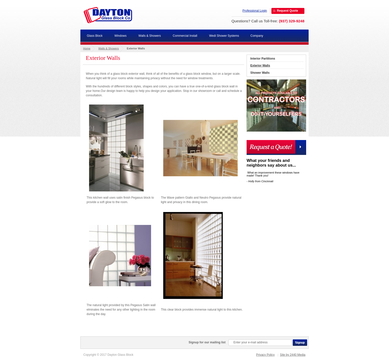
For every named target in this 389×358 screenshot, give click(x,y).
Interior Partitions (262, 58)
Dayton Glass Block (108, 15)
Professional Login (254, 10)
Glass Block (94, 35)
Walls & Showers (149, 35)
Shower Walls (260, 72)
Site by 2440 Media (292, 355)
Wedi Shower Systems (224, 35)
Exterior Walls (260, 65)
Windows (120, 35)
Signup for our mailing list (207, 342)
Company (257, 35)
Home (86, 48)
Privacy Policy (265, 355)
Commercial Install (185, 35)
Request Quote (287, 10)
